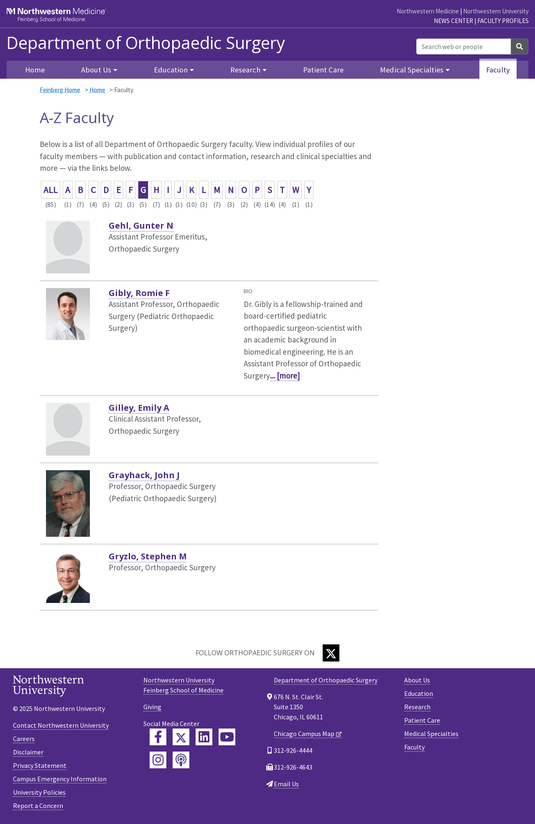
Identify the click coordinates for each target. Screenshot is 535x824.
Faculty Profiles (503, 21)
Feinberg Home (60, 90)
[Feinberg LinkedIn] (204, 737)
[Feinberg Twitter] (181, 737)
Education (418, 693)
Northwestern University (496, 11)
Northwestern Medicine (428, 11)
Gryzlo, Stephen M (148, 556)
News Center (453, 21)
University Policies (39, 792)
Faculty (498, 70)
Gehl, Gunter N (141, 225)
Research (417, 707)
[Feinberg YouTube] (227, 737)
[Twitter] (331, 653)
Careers (24, 738)
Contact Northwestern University (61, 725)
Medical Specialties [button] (411, 70)
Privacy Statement (39, 765)
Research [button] (245, 70)
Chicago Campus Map (304, 733)
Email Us (286, 784)
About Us (417, 680)
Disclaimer (28, 752)
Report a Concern (38, 805)
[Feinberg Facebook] (158, 737)
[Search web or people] (463, 46)
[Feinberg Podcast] (181, 760)
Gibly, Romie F (139, 293)
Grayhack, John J (144, 475)
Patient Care (323, 70)
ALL (50, 190)
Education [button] (171, 70)
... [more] (285, 376)
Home (35, 70)
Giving (152, 707)
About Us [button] (96, 70)
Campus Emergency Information (60, 779)
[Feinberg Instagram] (158, 760)
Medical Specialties (431, 733)
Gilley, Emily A (139, 407)
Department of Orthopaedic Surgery (145, 42)
